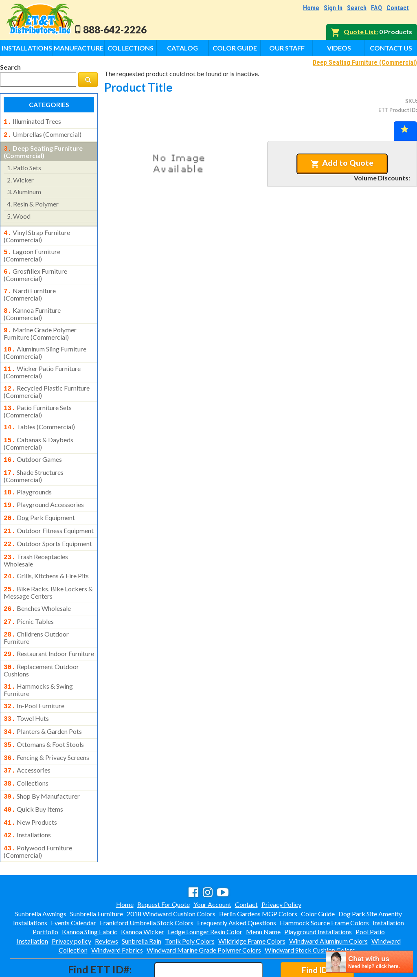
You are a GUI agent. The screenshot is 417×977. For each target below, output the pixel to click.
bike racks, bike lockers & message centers (48, 572)
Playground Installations (318, 896)
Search (357, 8)
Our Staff (287, 48)
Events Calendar (73, 887)
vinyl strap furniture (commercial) (37, 233)
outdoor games (33, 447)
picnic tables (29, 600)
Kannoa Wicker (142, 896)
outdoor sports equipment (48, 526)
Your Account (212, 869)
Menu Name (263, 896)
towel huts (26, 692)
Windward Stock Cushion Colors (310, 915)
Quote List (360, 31)
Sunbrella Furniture (96, 879)
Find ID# (317, 935)
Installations (27, 48)
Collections (131, 48)
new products (30, 789)
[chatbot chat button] (369, 962)
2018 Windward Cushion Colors (171, 879)
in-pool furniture (34, 680)
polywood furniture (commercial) (38, 816)
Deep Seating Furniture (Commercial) (365, 62)
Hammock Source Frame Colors (324, 887)
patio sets (24, 165)
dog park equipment (39, 502)
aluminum (24, 189)
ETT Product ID (397, 110)
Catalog (182, 48)
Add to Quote (342, 163)
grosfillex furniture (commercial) (35, 270)
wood (19, 213)
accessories (27, 740)
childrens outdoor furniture (36, 615)
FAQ (376, 8)
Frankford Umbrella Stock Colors (146, 887)
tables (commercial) (39, 416)
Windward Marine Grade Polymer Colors (204, 915)
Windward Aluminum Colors (328, 906)
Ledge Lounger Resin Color (205, 896)
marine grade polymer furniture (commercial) (40, 326)
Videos (339, 48)
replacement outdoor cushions (41, 646)
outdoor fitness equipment (49, 514)
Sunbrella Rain (141, 906)
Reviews (106, 906)
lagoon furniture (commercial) (32, 251)
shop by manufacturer (42, 765)
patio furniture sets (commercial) (38, 400)
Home (311, 8)
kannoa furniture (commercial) (32, 307)
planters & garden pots (43, 704)
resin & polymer (33, 201)
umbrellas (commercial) (42, 133)
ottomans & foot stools (44, 716)
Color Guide (235, 48)
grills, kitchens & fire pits (46, 557)
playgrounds (28, 478)
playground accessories (44, 489)
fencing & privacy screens (46, 729)
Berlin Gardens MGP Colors (258, 879)
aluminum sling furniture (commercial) (45, 344)
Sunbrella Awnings (40, 879)
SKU (410, 101)
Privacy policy (71, 906)
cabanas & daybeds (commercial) (38, 431)
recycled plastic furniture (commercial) (47, 382)
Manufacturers (79, 48)
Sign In (333, 8)
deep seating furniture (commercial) (43, 149)
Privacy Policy (281, 869)
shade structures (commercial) (34, 462)
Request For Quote (163, 869)
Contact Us (391, 48)
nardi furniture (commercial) (30, 288)
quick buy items (33, 777)
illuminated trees (32, 121)
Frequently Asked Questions (236, 887)
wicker (20, 177)
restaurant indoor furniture (49, 630)
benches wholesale (37, 588)
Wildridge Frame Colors (251, 906)
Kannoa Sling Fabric (89, 896)
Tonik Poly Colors (190, 906)
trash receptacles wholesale (36, 541)
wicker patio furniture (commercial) (42, 363)
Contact (397, 8)
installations (27, 801)
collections (26, 753)
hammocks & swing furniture (38, 664)
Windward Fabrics (117, 915)
